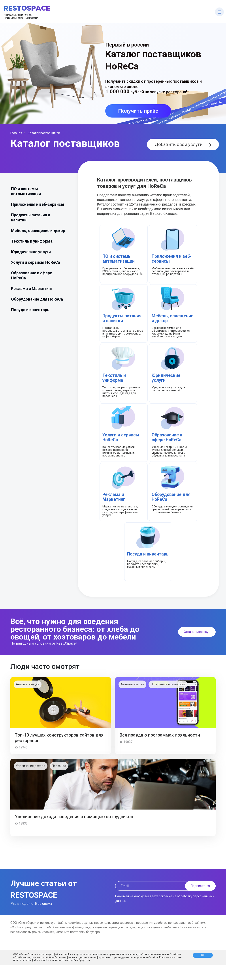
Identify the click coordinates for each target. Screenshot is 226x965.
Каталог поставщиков (44, 133)
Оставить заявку (196, 632)
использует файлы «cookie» (55, 954)
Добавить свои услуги (183, 144)
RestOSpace (26, 8)
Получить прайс (138, 111)
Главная (16, 133)
